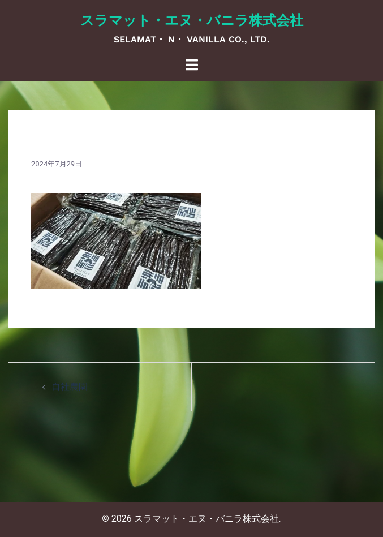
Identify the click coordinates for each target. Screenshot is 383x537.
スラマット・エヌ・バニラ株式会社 (191, 20)
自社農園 (69, 386)
